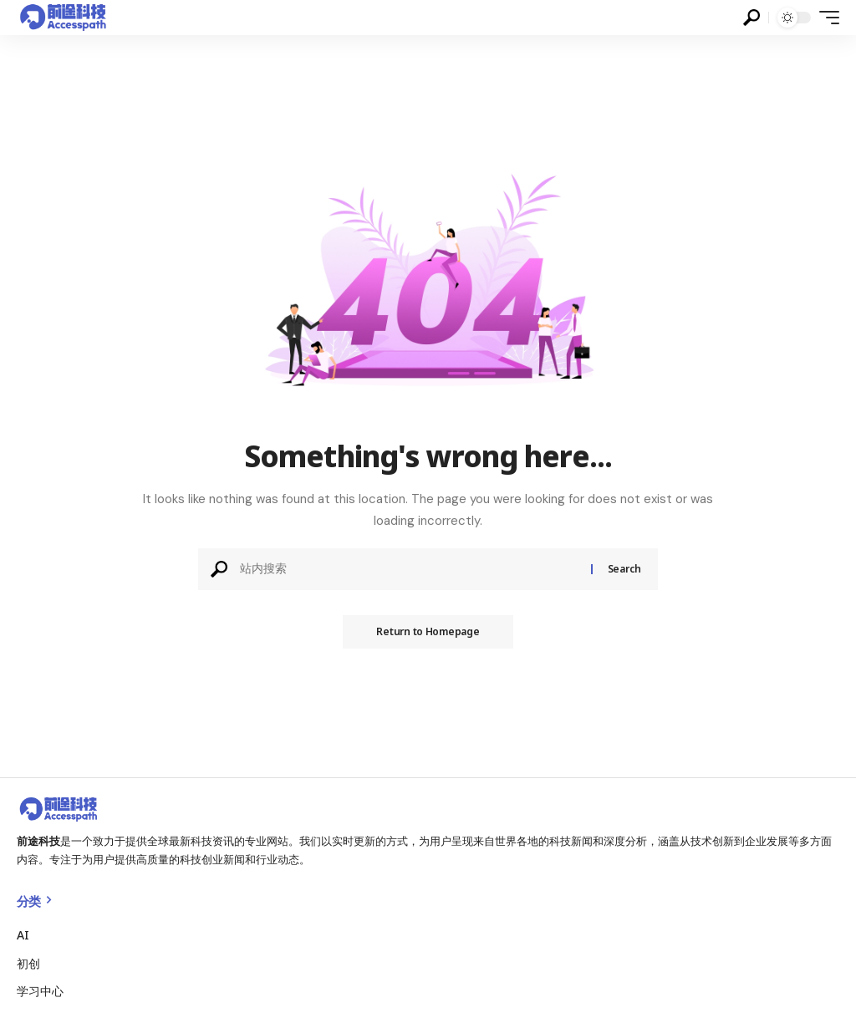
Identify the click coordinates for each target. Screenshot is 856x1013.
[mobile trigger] (825, 17)
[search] (751, 17)
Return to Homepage (427, 631)
